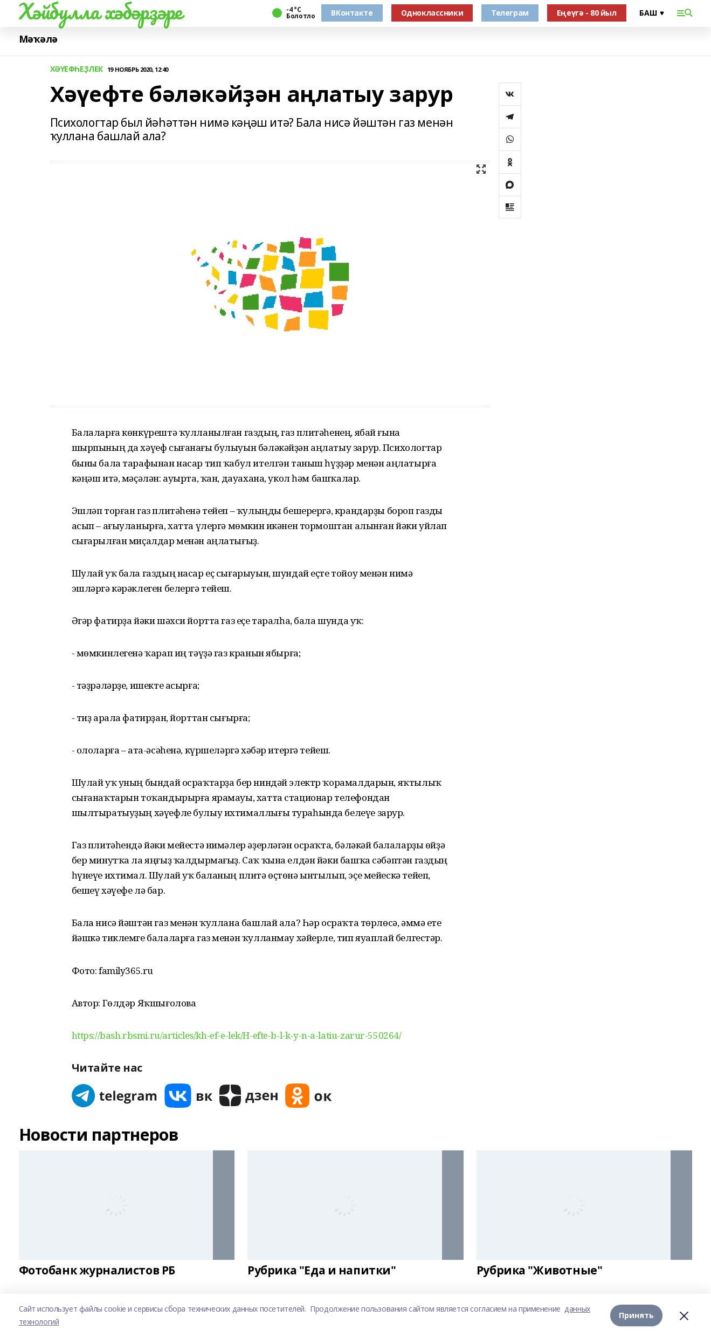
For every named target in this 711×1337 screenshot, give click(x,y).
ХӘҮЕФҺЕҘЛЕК (76, 69)
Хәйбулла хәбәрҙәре (100, 11)
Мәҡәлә (38, 39)
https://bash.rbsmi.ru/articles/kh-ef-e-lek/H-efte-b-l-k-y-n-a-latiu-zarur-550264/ (237, 1035)
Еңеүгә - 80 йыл (587, 13)
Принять (636, 1315)
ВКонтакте (351, 13)
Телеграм (510, 13)
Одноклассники (432, 13)
